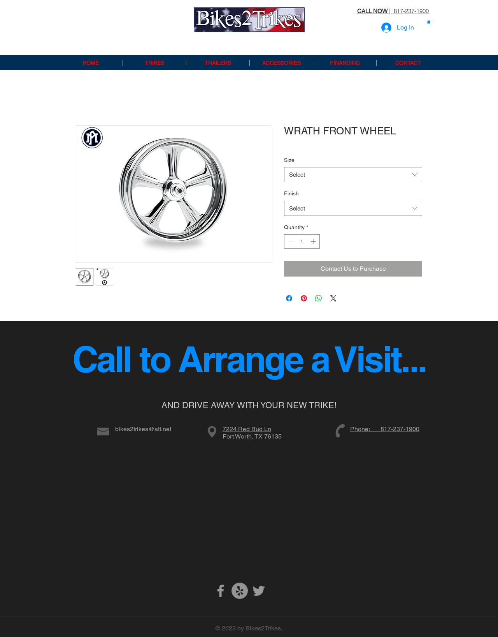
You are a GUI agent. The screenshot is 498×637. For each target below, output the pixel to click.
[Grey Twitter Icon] (259, 591)
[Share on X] (333, 298)
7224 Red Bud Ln (247, 429)
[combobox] (353, 174)
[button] (428, 22)
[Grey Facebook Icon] (220, 591)
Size (289, 160)
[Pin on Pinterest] (304, 298)
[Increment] (314, 241)
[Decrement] (290, 241)
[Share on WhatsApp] (318, 298)
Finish (291, 193)
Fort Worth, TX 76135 (252, 436)
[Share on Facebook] (289, 298)
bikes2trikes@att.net (143, 429)
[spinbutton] (302, 241)
